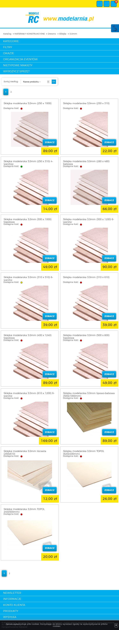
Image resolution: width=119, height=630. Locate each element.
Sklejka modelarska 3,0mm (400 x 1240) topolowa (27, 336)
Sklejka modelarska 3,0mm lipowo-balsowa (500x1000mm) (89, 394)
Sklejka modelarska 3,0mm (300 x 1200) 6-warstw (88, 220)
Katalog (7, 34)
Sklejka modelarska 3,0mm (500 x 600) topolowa (86, 336)
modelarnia (59, 17)
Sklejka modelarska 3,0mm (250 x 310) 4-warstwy (28, 162)
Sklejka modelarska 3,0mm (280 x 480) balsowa (86, 162)
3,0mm (73, 34)
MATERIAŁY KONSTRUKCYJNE (29, 34)
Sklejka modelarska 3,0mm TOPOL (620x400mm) (83, 452)
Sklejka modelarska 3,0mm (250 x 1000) (27, 103)
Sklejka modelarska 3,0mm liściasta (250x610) (25, 452)
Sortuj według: (11, 82)
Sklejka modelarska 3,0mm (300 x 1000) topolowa (27, 220)
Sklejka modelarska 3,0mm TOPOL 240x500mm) (24, 510)
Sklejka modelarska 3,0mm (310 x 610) (86, 277)
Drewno (52, 34)
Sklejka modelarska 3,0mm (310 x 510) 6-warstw (28, 278)
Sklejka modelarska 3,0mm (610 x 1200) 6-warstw (29, 394)
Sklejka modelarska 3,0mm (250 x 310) (86, 103)
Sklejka (62, 34)
